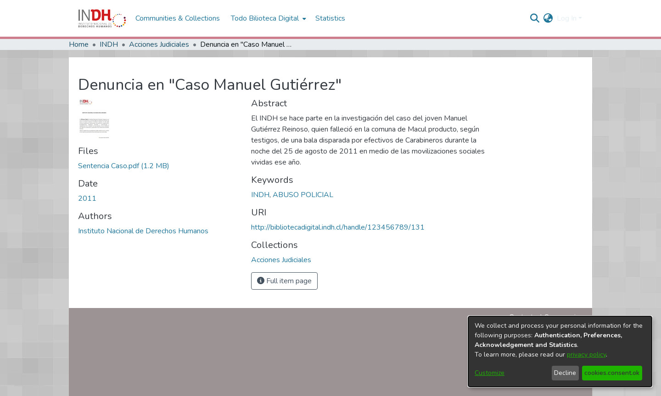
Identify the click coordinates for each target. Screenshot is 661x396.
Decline (565, 372)
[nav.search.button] (535, 18)
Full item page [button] (284, 281)
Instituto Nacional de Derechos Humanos (143, 231)
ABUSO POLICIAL (303, 195)
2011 (87, 198)
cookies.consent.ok (611, 372)
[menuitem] (548, 18)
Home (79, 44)
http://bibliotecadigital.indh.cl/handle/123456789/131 (338, 227)
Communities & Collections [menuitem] (177, 18)
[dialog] (560, 351)
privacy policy (586, 354)
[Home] (102, 18)
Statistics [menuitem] (330, 18)
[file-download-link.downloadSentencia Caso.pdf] (123, 166)
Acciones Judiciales (159, 44)
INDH (109, 44)
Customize (489, 372)
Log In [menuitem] (567, 18)
